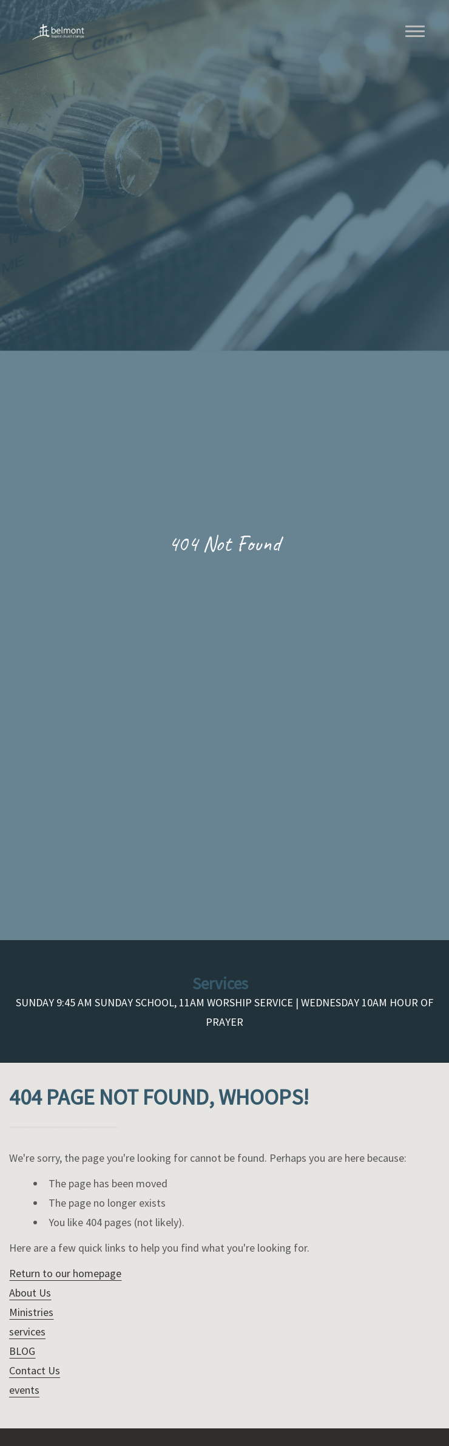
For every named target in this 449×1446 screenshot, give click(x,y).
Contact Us (34, 1370)
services (27, 1332)
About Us (30, 1293)
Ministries (31, 1312)
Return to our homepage (65, 1273)
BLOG (22, 1351)
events (24, 1390)
